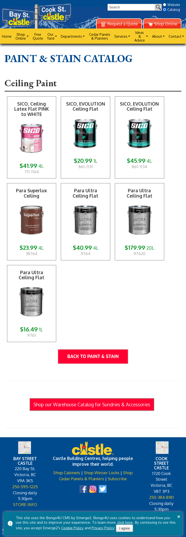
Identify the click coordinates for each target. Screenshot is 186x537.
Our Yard (50, 36)
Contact (175, 36)
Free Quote (38, 36)
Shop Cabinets (66, 472)
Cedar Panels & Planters (99, 36)
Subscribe (117, 478)
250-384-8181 (161, 497)
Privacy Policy (103, 527)
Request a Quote (119, 24)
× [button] (178, 516)
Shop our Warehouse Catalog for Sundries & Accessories (91, 404)
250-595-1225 (25, 486)
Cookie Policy (72, 527)
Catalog (171, 9)
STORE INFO (25, 504)
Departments (71, 36)
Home (7, 36)
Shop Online (162, 24)
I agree (124, 528)
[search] (131, 7)
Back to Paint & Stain (93, 356)
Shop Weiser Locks (101, 472)
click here (125, 522)
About (157, 36)
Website (171, 5)
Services (120, 36)
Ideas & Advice (139, 36)
